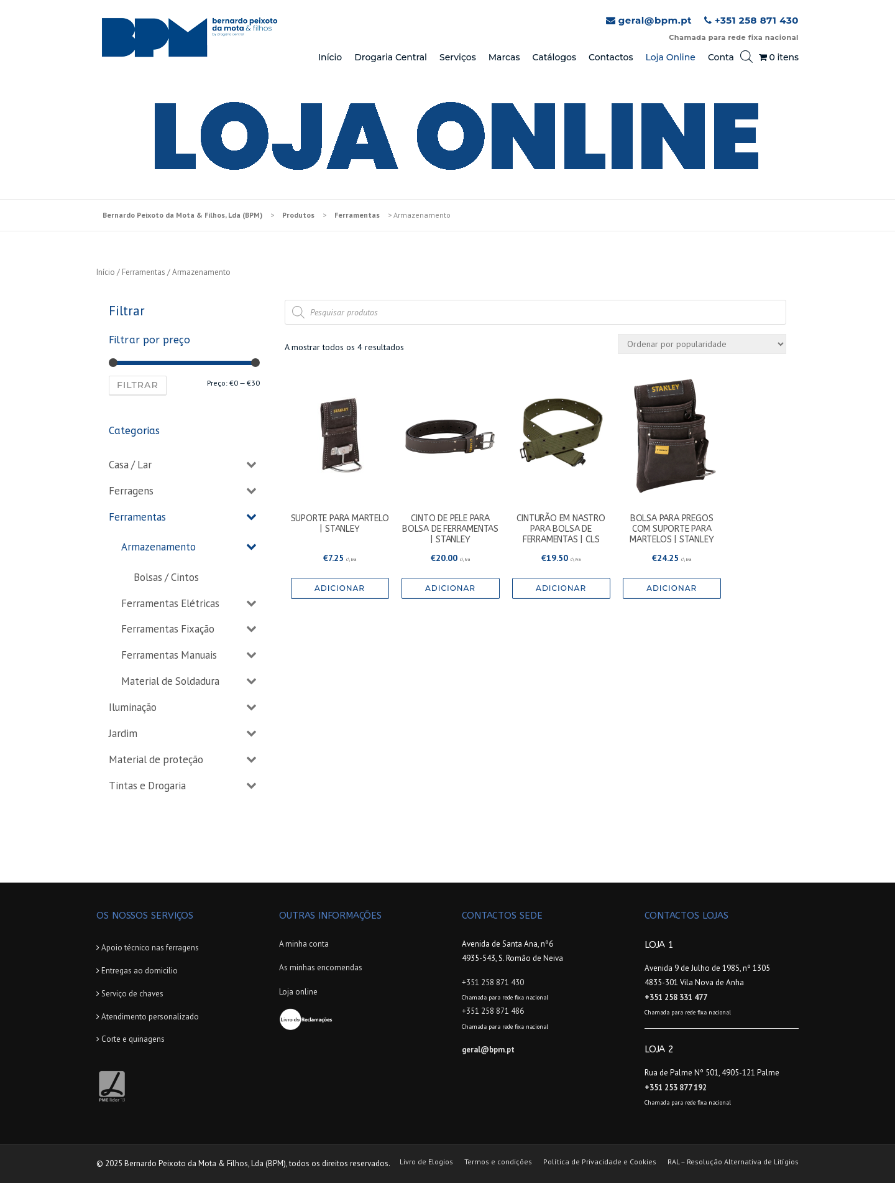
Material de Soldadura (170, 681)
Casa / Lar (130, 464)
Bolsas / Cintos (166, 577)
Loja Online (670, 57)
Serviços (457, 57)
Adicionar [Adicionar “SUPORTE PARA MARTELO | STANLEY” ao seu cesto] (339, 588)
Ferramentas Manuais (169, 655)
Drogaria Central (390, 57)
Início (330, 57)
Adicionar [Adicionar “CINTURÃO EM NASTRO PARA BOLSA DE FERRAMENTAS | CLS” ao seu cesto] (561, 588)
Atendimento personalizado (150, 1016)
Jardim (123, 733)
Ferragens (131, 491)
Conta (721, 57)
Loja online (298, 991)
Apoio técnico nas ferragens (150, 947)
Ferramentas (143, 272)
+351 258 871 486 (493, 1011)
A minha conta (304, 944)
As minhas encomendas (320, 967)
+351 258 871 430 (757, 20)
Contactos (611, 57)
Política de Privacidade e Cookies (599, 1162)
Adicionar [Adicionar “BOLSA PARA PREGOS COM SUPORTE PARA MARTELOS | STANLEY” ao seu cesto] (671, 588)
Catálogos (554, 57)
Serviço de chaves (132, 993)
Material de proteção (156, 759)
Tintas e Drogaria (147, 785)
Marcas (504, 57)
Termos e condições (498, 1162)
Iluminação (133, 707)
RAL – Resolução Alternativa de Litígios (733, 1162)
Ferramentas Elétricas (170, 603)
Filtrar (137, 385)
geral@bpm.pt (655, 20)
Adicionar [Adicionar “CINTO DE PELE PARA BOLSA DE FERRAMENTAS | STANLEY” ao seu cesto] (450, 588)
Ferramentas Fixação (167, 629)
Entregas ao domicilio (139, 970)
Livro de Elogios (426, 1162)
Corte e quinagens (133, 1039)
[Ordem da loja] (702, 344)
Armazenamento (158, 547)
